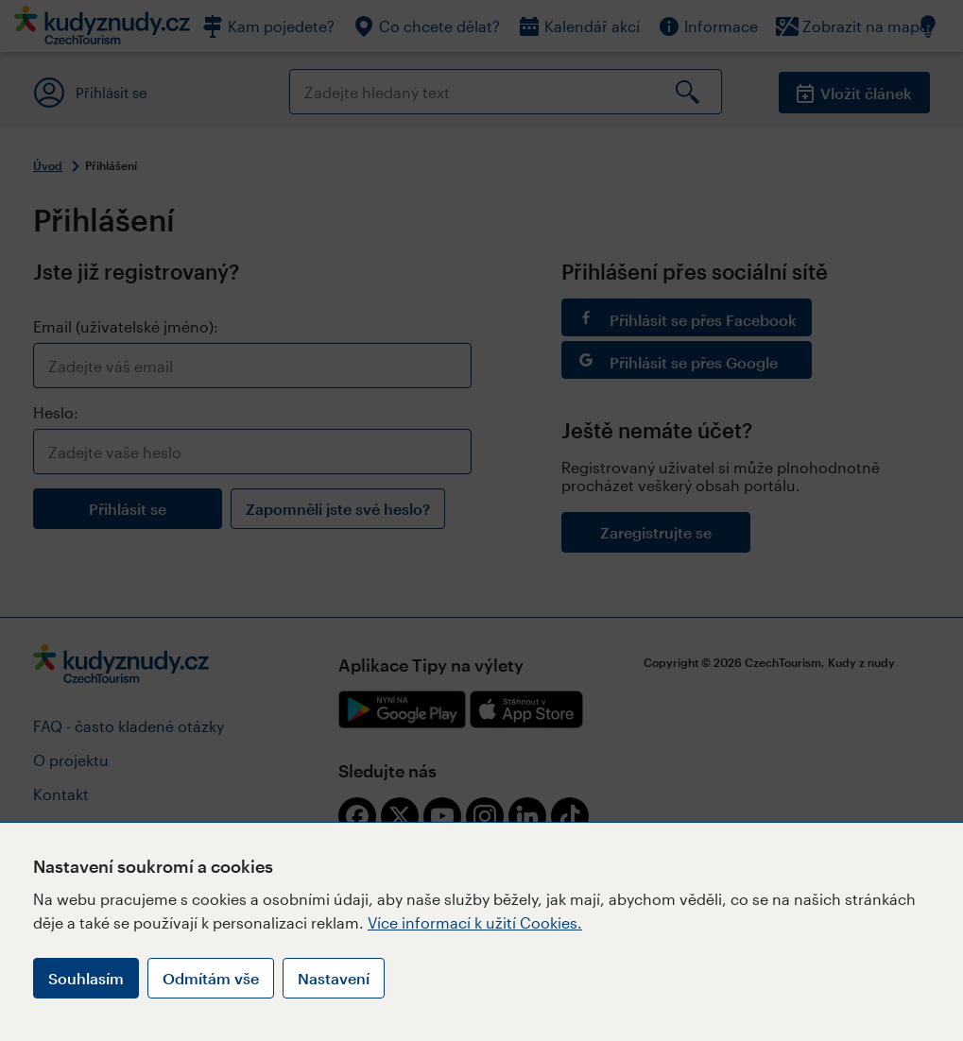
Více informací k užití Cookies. (475, 922)
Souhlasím (86, 978)
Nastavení (334, 978)
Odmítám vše (211, 978)
